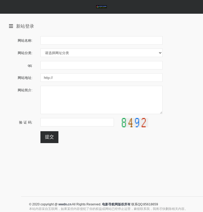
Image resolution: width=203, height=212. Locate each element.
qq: (30, 65)
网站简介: (25, 90)
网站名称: (25, 40)
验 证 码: (26, 122)
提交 (49, 136)
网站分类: (25, 53)
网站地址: (25, 78)
